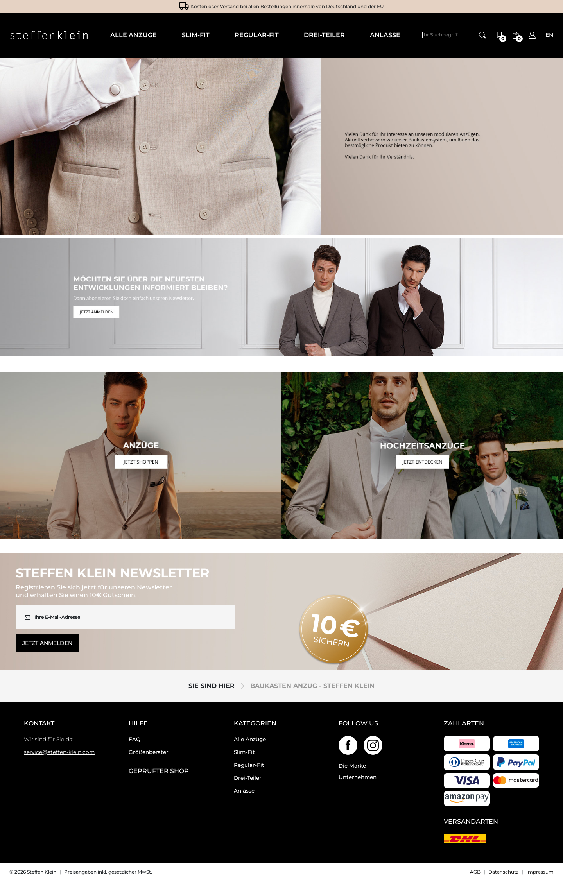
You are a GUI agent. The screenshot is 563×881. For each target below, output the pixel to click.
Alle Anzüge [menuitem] (133, 35)
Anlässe (244, 791)
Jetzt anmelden (47, 642)
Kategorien (255, 723)
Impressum (540, 872)
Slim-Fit (244, 752)
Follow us (358, 723)
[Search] (454, 35)
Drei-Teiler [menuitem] (324, 35)
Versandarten (471, 821)
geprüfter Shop (159, 771)
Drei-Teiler (248, 778)
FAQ (134, 739)
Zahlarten (464, 723)
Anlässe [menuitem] (385, 35)
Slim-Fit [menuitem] (196, 35)
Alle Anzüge (250, 739)
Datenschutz (503, 872)
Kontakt (39, 723)
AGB (475, 872)
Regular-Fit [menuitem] (257, 35)
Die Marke (352, 766)
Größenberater (149, 752)
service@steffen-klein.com (59, 752)
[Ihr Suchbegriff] (482, 35)
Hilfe (138, 723)
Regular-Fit (249, 765)
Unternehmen (358, 777)
